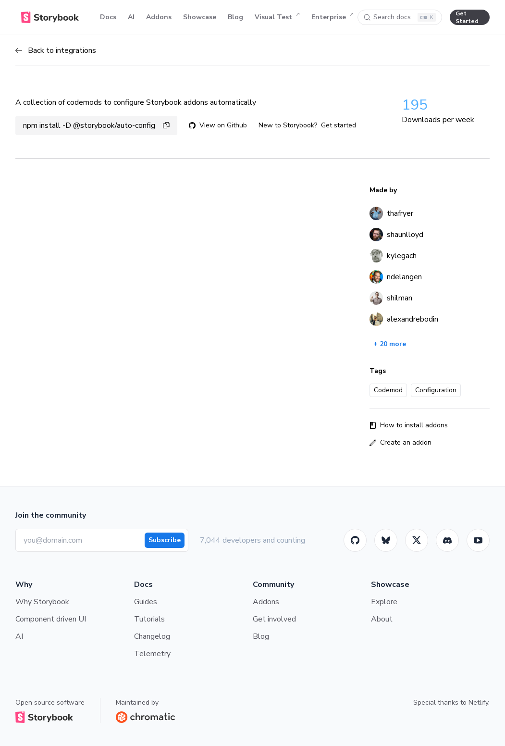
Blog (235, 17)
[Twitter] (416, 540)
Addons (159, 17)
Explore (384, 602)
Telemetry (152, 653)
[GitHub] (355, 540)
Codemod (388, 390)
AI (131, 17)
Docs (108, 17)
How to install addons (409, 425)
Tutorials (149, 619)
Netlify (478, 702)
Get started (338, 125)
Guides (145, 602)
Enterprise (332, 17)
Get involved (274, 619)
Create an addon (400, 442)
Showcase (199, 17)
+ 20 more (389, 343)
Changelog (152, 636)
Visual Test (277, 17)
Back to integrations (55, 50)
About (382, 619)
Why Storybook (42, 602)
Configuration (435, 390)
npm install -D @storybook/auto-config (96, 125)
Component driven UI (50, 619)
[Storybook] (447, 540)
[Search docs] (399, 17)
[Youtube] (478, 540)
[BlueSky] (385, 540)
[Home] (50, 17)
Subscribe (164, 540)
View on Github (218, 125)
